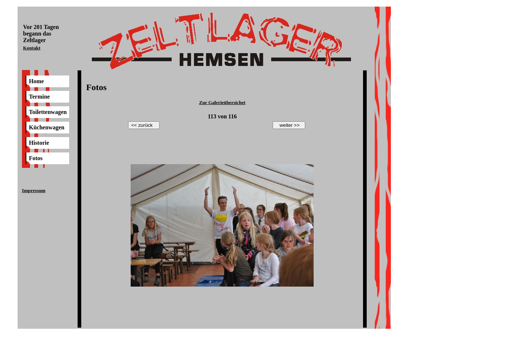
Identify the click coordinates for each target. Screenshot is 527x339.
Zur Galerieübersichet (222, 102)
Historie (39, 143)
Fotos (35, 158)
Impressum (33, 190)
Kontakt (31, 48)
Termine (39, 96)
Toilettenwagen (48, 112)
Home (36, 81)
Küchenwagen (46, 127)
